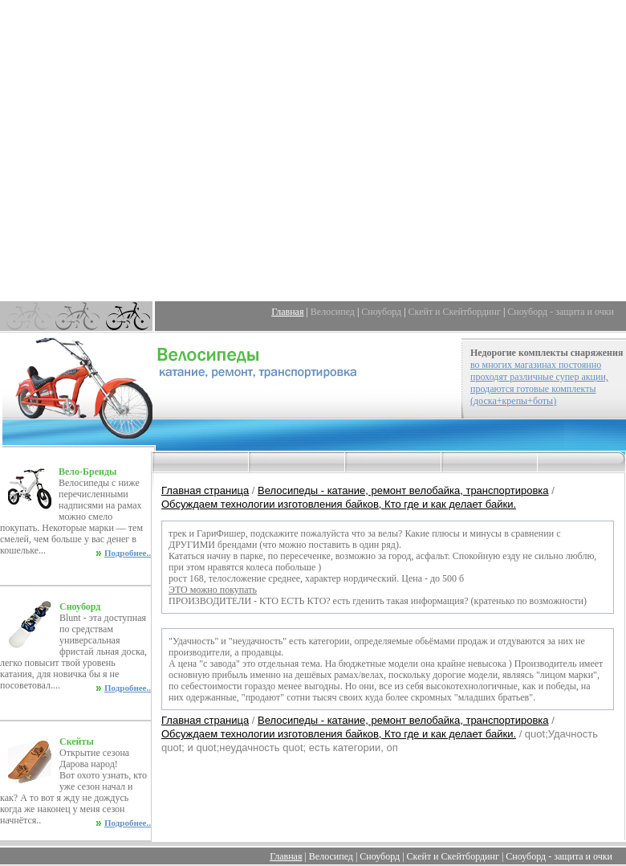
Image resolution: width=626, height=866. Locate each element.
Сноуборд (381, 311)
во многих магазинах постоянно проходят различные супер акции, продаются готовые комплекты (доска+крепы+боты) (539, 382)
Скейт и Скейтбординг (455, 311)
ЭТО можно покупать (213, 589)
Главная (287, 311)
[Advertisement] (313, 150)
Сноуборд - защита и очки (560, 311)
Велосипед (333, 311)
